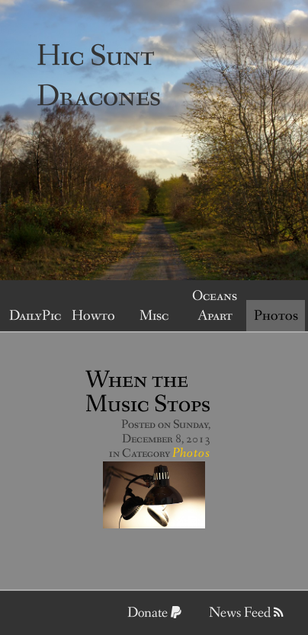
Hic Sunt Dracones (99, 77)
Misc (154, 316)
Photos (276, 316)
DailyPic (35, 316)
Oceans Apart (214, 306)
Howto (93, 316)
